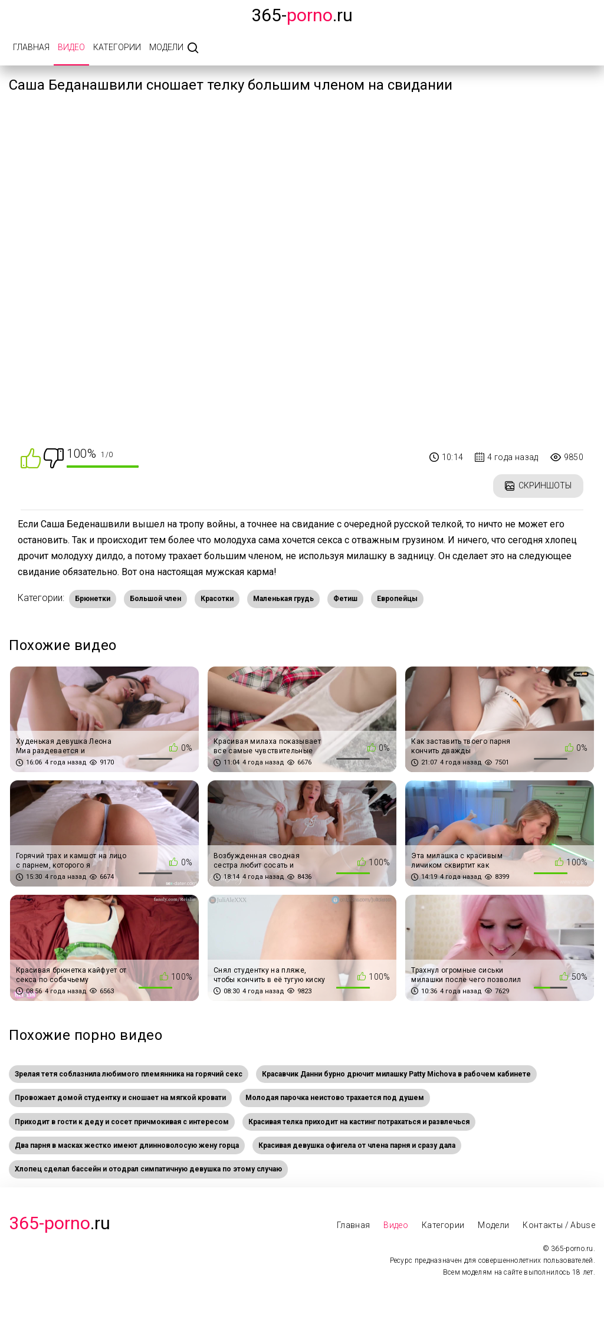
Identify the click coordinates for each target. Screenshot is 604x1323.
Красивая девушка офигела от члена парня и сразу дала (356, 1145)
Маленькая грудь (283, 599)
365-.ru (302, 15)
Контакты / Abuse (559, 1225)
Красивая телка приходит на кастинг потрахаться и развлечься (359, 1122)
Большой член (155, 599)
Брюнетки (92, 599)
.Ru (59, 1223)
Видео (71, 47)
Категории (117, 47)
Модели (166, 47)
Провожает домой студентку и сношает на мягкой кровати (120, 1098)
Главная (31, 47)
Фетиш (345, 599)
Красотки (217, 599)
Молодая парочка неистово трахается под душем (334, 1098)
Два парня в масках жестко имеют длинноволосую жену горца (127, 1145)
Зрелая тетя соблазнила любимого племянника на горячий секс (128, 1074)
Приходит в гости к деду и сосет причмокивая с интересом (122, 1122)
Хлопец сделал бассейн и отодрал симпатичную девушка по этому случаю (148, 1169)
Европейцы (397, 599)
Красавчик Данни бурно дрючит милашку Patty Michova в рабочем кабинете (396, 1074)
